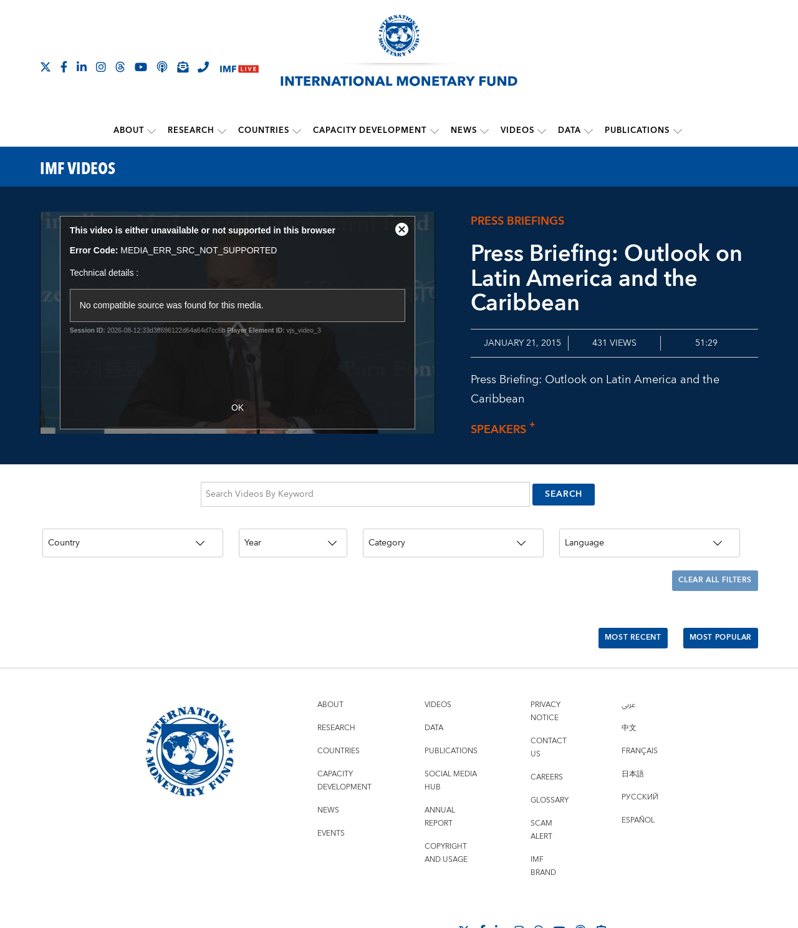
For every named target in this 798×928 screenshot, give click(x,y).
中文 (629, 689)
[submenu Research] (222, 130)
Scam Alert (541, 792)
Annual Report (440, 779)
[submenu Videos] (541, 130)
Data (569, 130)
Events (331, 795)
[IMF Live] (239, 67)
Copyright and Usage (446, 815)
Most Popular (715, 605)
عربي (628, 666)
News (464, 130)
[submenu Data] (588, 130)
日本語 (633, 736)
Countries (264, 130)
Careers (547, 739)
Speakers (506, 428)
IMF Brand (543, 828)
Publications (637, 130)
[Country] (133, 531)
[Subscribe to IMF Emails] (182, 66)
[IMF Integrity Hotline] (203, 66)
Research (191, 130)
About (129, 130)
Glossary (550, 762)
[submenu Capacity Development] (434, 130)
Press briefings (517, 220)
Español (638, 782)
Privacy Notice (545, 673)
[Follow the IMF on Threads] (120, 66)
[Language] (649, 531)
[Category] (453, 531)
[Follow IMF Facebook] (63, 66)
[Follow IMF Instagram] (101, 66)
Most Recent (616, 605)
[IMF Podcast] (162, 66)
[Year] (293, 531)
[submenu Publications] (677, 130)
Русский (640, 759)
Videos (517, 130)
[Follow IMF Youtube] (141, 66)
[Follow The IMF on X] (45, 66)
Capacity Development (370, 130)
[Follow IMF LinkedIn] (82, 66)
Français (640, 713)
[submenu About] (152, 130)
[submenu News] (484, 130)
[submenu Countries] (297, 130)
